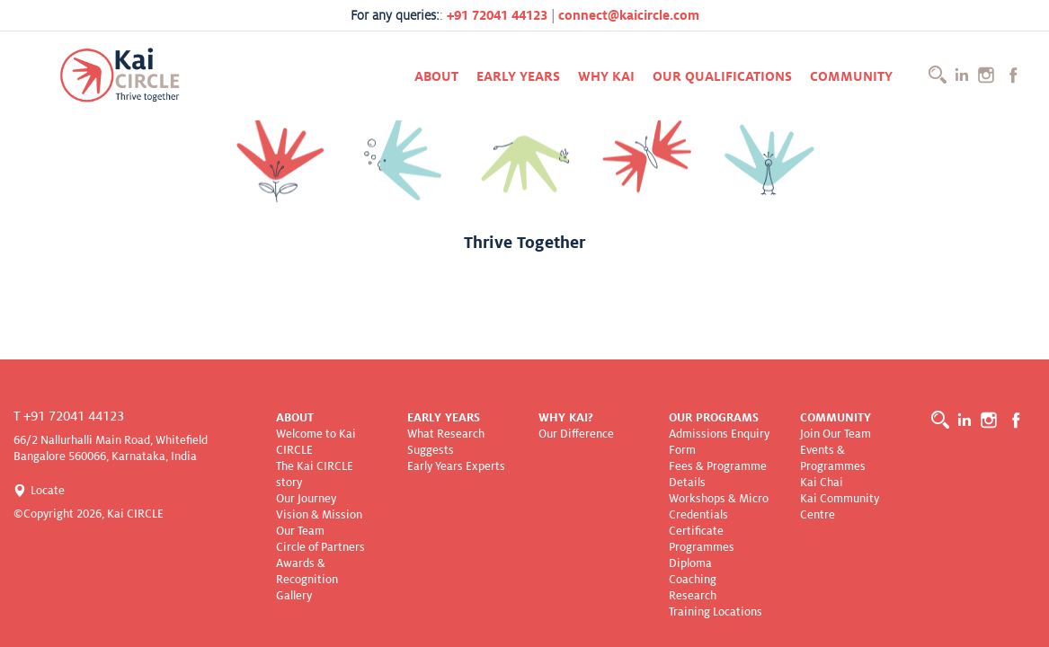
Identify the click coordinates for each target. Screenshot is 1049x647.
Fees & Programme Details (718, 474)
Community (851, 76)
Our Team (300, 531)
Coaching (692, 579)
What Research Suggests (445, 442)
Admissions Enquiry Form (719, 442)
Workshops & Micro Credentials (719, 506)
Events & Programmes (833, 458)
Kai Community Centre (839, 506)
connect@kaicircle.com (628, 15)
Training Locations (715, 612)
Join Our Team (835, 434)
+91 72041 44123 (497, 15)
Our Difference (576, 434)
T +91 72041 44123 (68, 416)
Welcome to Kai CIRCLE (316, 442)
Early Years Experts (456, 466)
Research (692, 595)
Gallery (294, 595)
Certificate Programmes (701, 539)
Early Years (518, 76)
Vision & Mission (319, 515)
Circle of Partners (320, 547)
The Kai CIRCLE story (314, 474)
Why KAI (606, 76)
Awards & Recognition (307, 571)
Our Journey (306, 498)
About (436, 76)
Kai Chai (821, 482)
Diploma (690, 563)
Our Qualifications (722, 76)
